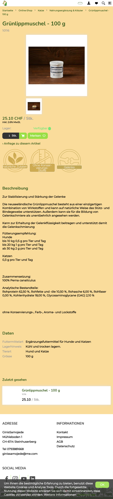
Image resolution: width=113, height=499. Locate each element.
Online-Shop (25, 10)
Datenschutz (66, 446)
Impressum (65, 437)
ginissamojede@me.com (20, 453)
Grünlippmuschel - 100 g (41, 390)
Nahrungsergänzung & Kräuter (66, 10)
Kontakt (62, 432)
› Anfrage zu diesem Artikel (21, 143)
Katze (41, 10)
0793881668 (15, 449)
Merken (37, 136)
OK (102, 484)
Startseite (7, 10)
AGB (60, 441)
